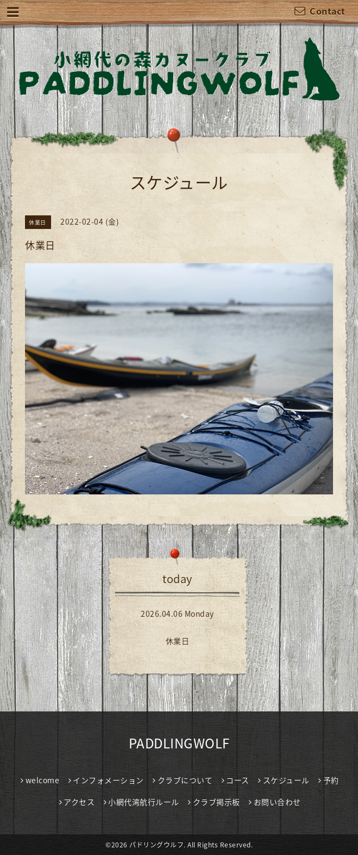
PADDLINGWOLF (179, 743)
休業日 (178, 640)
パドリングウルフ (156, 845)
